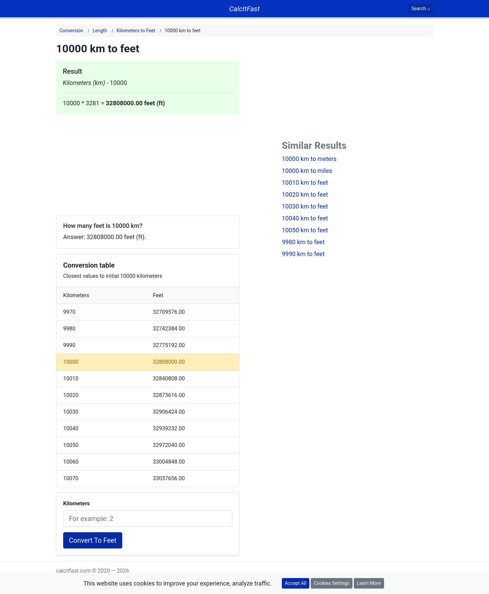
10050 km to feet (305, 230)
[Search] (421, 8)
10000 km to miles (307, 170)
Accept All (295, 583)
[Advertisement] (147, 162)
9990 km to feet (303, 253)
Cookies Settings (331, 583)
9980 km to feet (303, 242)
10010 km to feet (305, 182)
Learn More (369, 583)
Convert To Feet (92, 540)
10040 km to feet (305, 218)
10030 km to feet (305, 206)
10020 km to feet (305, 194)
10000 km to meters (309, 158)
